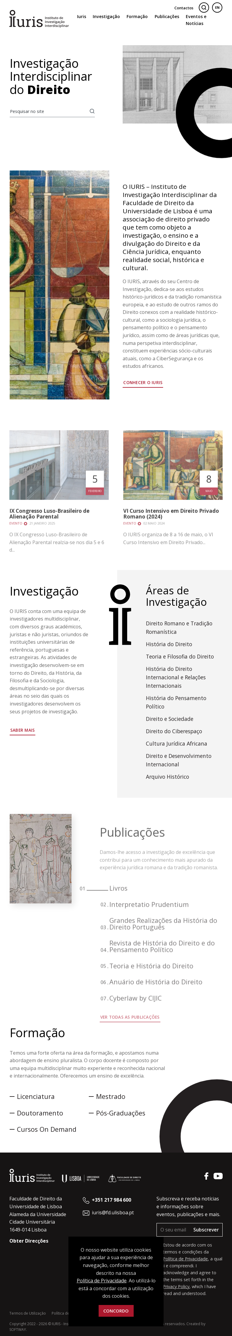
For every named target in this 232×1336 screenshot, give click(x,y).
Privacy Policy (176, 1286)
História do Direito (169, 644)
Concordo (116, 1311)
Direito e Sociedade (169, 718)
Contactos (183, 8)
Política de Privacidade (185, 1259)
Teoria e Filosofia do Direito (180, 656)
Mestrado (110, 1096)
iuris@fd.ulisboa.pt (113, 1212)
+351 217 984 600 (111, 1200)
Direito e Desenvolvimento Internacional (178, 760)
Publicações (167, 16)
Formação (137, 16)
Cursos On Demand (46, 1129)
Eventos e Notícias (196, 20)
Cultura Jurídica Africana (176, 743)
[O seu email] (173, 1230)
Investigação (106, 16)
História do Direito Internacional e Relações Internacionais (176, 677)
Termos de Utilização (27, 1313)
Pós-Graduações (120, 1113)
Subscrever (206, 1229)
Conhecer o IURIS (143, 385)
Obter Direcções (28, 1240)
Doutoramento (40, 1113)
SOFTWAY (17, 1329)
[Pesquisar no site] (50, 111)
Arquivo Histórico (167, 776)
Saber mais (22, 730)
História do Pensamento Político (176, 702)
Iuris (81, 16)
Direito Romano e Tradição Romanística (179, 627)
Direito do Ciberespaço (174, 731)
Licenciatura (36, 1096)
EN (217, 7)
